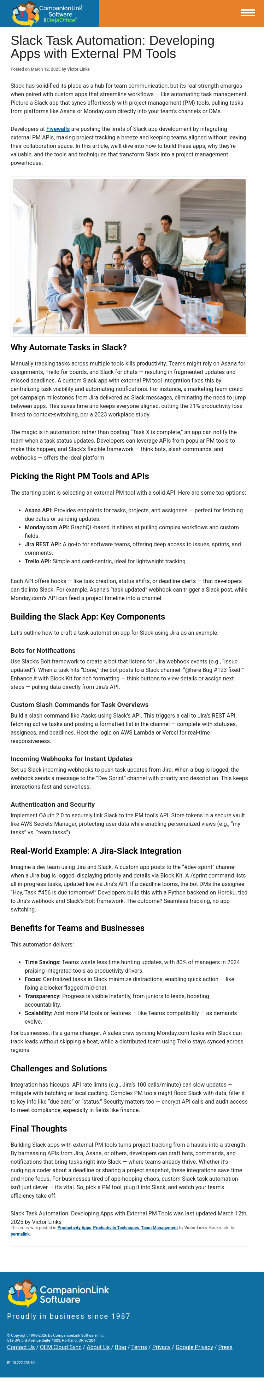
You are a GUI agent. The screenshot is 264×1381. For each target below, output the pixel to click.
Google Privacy (194, 1347)
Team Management (159, 1227)
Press (225, 1347)
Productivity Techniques (116, 1227)
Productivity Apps (75, 1227)
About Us (98, 1347)
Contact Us (21, 1347)
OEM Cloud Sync (61, 1347)
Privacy (161, 1347)
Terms (139, 1347)
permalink (20, 1234)
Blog (120, 1347)
